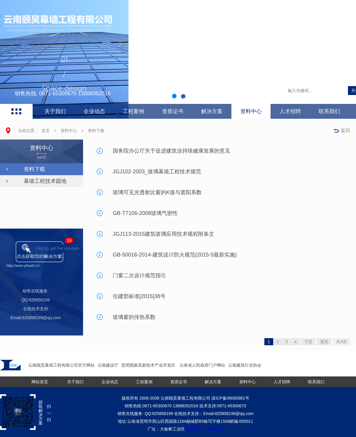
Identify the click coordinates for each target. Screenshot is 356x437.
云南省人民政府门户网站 (202, 365)
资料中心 (251, 111)
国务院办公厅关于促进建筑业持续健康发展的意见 (171, 151)
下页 (308, 341)
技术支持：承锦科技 (204, 429)
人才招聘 (290, 111)
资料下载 (96, 130)
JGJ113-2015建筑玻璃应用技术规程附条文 (163, 234)
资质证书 (172, 111)
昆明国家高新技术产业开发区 (149, 365)
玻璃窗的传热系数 (134, 317)
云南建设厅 (108, 365)
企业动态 (94, 111)
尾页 (324, 341)
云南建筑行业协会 (244, 365)
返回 (345, 130)
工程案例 (133, 111)
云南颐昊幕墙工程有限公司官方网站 (61, 365)
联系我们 (329, 111)
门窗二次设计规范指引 (139, 275)
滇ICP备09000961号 (230, 398)
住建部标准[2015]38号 (139, 296)
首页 (46, 130)
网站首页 (39, 381)
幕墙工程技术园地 (45, 181)
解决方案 (212, 111)
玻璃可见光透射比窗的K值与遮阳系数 (157, 192)
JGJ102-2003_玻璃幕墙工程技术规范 (157, 172)
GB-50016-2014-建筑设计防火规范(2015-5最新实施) (175, 255)
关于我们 (55, 111)
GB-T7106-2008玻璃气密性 (145, 213)
